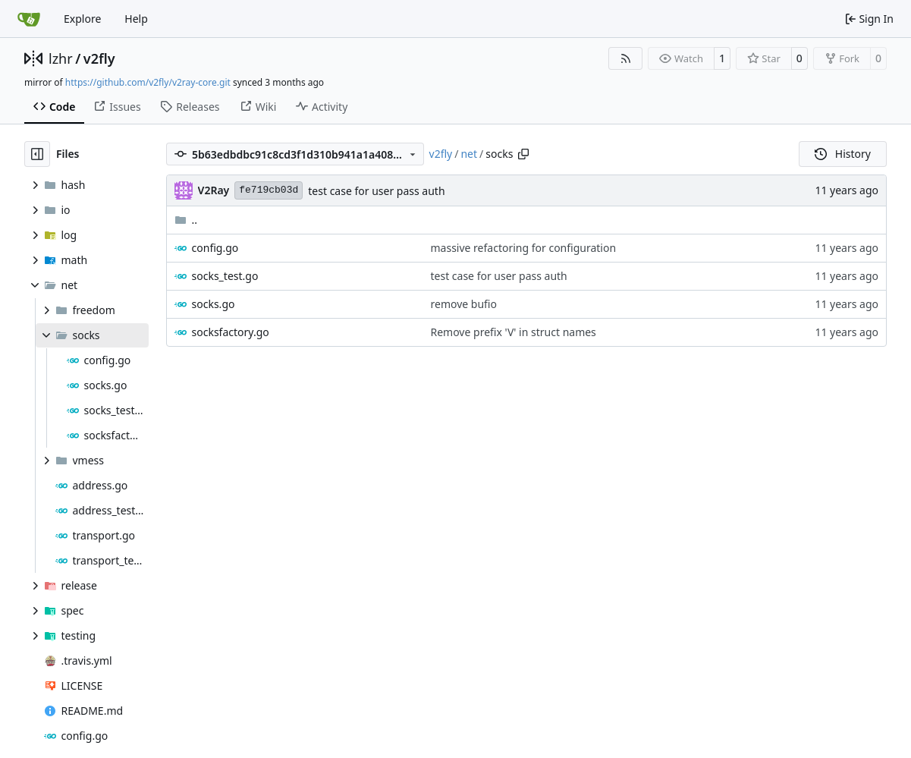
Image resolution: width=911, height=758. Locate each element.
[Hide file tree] (37, 154)
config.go (215, 248)
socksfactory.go (230, 332)
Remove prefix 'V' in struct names (512, 332)
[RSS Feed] (625, 58)
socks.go (213, 304)
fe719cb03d (268, 190)
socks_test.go (225, 276)
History (843, 153)
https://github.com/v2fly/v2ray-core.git (148, 82)
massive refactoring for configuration (523, 248)
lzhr (61, 58)
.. (186, 219)
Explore (82, 18)
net (468, 153)
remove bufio (463, 304)
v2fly (99, 58)
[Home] (29, 19)
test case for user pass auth (376, 191)
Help (136, 18)
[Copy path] (523, 154)
